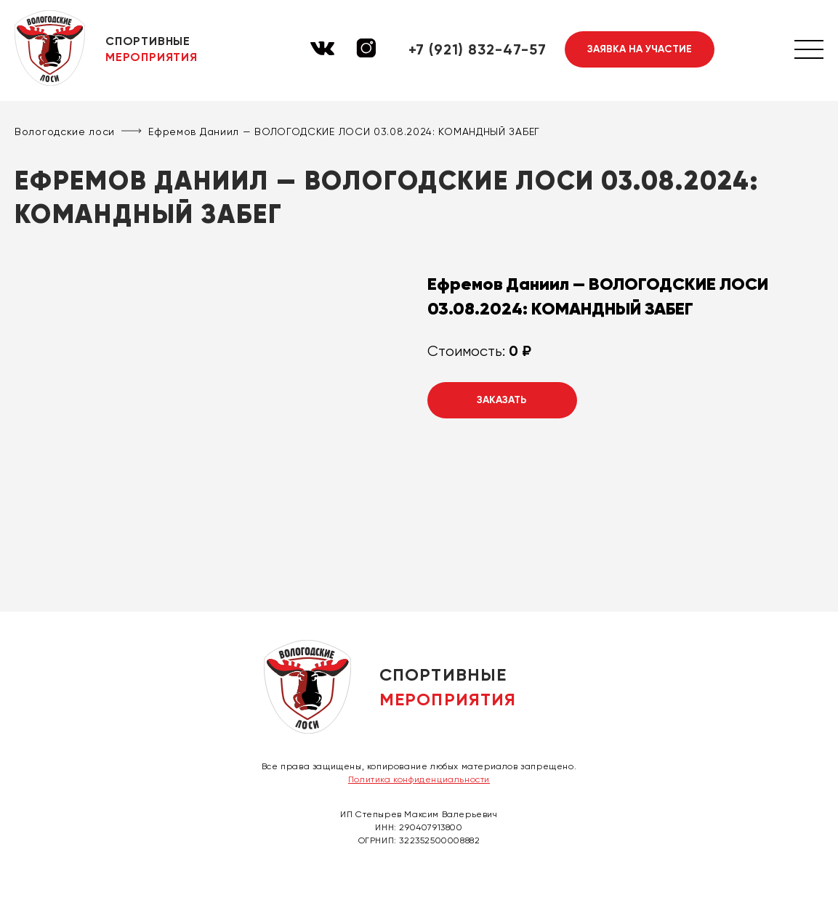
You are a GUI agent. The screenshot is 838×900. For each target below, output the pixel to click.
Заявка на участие (639, 49)
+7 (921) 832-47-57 (477, 49)
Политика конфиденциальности (419, 779)
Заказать (502, 400)
